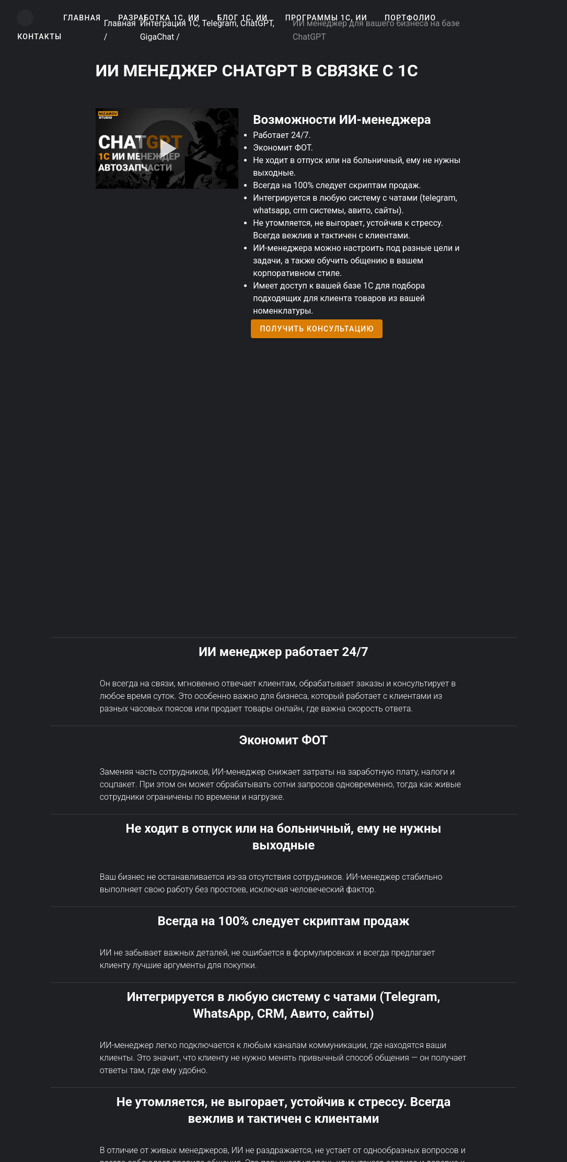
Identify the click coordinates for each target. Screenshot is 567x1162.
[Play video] (166, 148)
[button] (81, 17)
